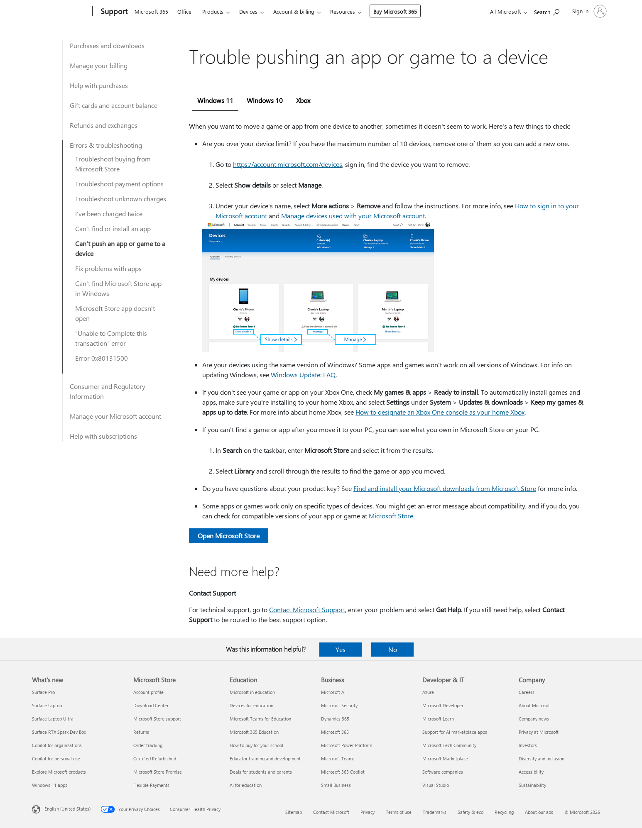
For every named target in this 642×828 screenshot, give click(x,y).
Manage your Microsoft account (115, 416)
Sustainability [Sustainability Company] (532, 785)
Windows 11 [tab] (215, 100)
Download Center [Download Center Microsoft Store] (151, 705)
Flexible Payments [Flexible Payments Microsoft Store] (151, 785)
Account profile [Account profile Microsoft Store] (148, 692)
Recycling (504, 812)
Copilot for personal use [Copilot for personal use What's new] (56, 758)
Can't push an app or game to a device (120, 248)
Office (184, 11)
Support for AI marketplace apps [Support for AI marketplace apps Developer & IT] (454, 732)
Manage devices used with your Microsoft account (353, 215)
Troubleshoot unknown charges (120, 198)
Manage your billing (98, 65)
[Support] (113, 11)
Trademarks (434, 812)
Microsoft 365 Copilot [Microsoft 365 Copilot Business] (343, 772)
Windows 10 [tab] (265, 100)
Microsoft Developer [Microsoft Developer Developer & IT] (442, 705)
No (392, 649)
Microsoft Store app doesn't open (115, 313)
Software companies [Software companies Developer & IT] (442, 772)
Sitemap (293, 812)
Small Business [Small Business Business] (336, 785)
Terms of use (399, 812)
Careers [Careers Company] (526, 692)
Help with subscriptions (103, 436)
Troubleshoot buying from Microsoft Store (113, 163)
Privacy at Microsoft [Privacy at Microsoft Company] (539, 732)
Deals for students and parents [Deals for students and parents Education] (261, 772)
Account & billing (293, 11)
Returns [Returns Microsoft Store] (141, 732)
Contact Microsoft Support (307, 609)
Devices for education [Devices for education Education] (251, 705)
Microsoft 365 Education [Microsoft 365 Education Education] (254, 732)
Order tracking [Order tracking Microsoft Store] (147, 745)
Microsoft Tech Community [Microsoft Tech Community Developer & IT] (449, 745)
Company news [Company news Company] (534, 719)
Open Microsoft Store (229, 535)
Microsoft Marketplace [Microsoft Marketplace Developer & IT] (445, 758)
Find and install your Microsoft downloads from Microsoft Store (444, 488)
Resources (342, 11)
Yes (341, 649)
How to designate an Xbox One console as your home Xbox (439, 412)
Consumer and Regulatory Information (107, 391)
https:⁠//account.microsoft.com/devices (287, 164)
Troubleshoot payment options (119, 183)
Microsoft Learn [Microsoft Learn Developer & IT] (438, 719)
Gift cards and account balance (113, 105)
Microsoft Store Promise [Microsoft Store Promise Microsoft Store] (157, 772)
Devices (248, 11)
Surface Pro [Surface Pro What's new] (43, 692)
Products (212, 11)
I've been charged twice (108, 213)
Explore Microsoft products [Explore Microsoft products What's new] (59, 772)
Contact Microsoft (331, 812)
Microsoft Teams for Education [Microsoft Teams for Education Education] (260, 719)
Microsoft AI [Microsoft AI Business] (333, 692)
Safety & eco (470, 812)
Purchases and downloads (107, 45)
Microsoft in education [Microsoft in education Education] (252, 692)
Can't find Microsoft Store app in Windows (118, 288)
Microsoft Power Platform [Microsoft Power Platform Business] (346, 745)
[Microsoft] (60, 11)
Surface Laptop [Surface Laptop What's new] (47, 705)
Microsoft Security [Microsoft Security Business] (339, 705)
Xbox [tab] (303, 100)
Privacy (367, 812)
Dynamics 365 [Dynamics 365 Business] (335, 719)
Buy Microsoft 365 (395, 11)
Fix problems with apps (108, 268)
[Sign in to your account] (588, 11)
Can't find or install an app (113, 228)
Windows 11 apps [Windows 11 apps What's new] (49, 785)
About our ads (539, 812)
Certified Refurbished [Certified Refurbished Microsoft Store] (154, 758)
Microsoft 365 (151, 11)
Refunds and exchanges (103, 125)
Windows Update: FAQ (303, 374)
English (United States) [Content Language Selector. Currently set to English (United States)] (67, 809)
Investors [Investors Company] (528, 745)
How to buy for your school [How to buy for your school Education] (256, 745)
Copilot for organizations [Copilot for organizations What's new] (57, 745)
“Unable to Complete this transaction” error (111, 338)
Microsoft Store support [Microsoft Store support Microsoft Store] (157, 719)
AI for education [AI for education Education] (246, 785)
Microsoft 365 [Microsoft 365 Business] (335, 732)
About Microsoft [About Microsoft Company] (535, 705)
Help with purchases (99, 85)
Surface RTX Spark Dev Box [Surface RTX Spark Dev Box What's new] (59, 732)
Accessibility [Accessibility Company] (531, 772)
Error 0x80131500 (101, 358)
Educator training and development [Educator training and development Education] (265, 758)
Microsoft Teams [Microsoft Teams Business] (338, 758)
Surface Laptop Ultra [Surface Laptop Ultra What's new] (53, 719)
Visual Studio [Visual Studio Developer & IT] (435, 785)
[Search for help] (546, 10)
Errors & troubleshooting (106, 145)
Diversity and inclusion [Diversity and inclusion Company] (541, 758)
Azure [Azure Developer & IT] (428, 692)
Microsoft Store (391, 515)
